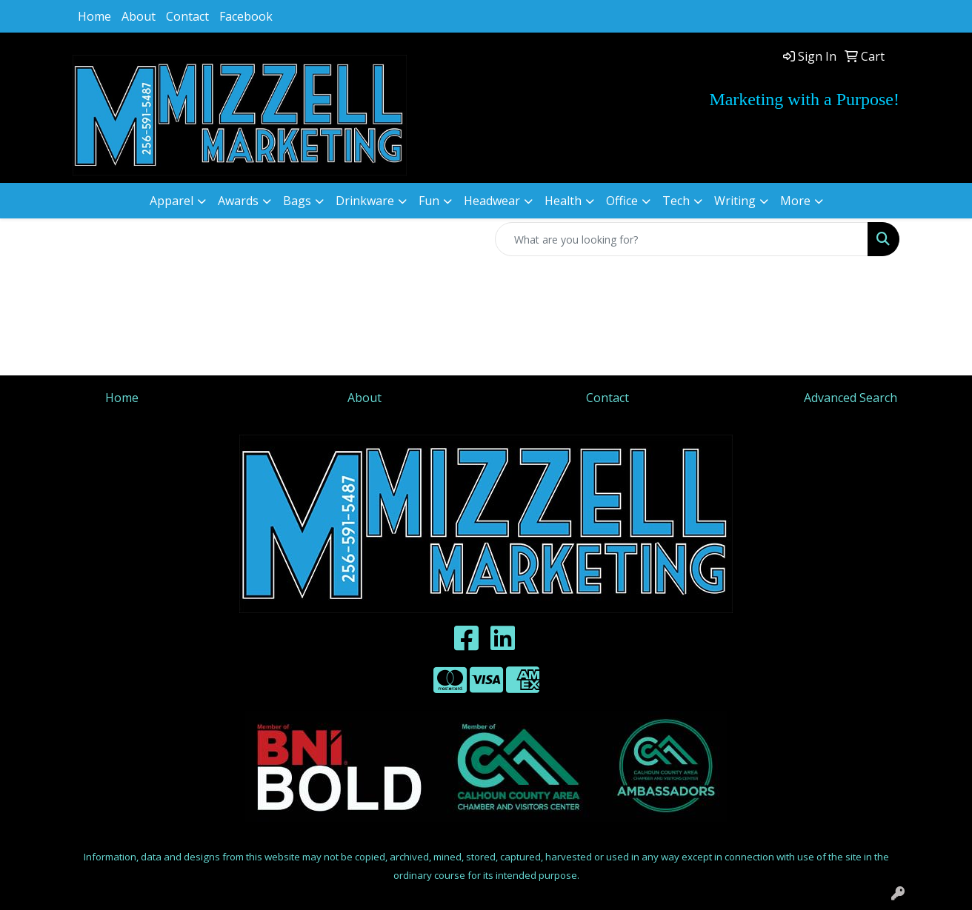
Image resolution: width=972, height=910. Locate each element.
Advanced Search (850, 397)
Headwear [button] (492, 201)
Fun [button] (429, 201)
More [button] (795, 201)
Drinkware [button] (365, 201)
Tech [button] (676, 201)
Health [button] (563, 201)
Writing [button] (735, 201)
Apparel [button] (171, 201)
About (139, 16)
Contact (187, 16)
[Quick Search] (681, 239)
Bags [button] (297, 201)
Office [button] (622, 201)
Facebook (246, 16)
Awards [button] (238, 201)
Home (94, 16)
